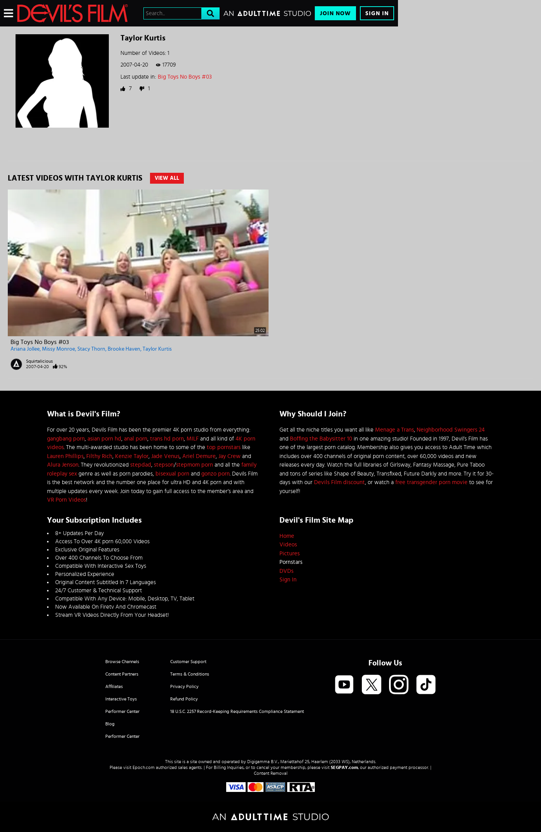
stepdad (140, 465)
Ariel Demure (199, 456)
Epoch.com (144, 767)
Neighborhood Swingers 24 (451, 430)
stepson (164, 465)
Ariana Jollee (25, 349)
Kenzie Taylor (131, 456)
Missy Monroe (58, 349)
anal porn (135, 439)
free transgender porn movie (431, 482)
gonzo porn (215, 474)
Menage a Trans (394, 430)
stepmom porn (194, 465)
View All (167, 178)
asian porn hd (104, 439)
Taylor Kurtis (157, 349)
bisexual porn (172, 474)
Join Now (335, 13)
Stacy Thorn (91, 349)
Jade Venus (165, 456)
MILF (193, 439)
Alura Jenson (63, 465)
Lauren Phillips (65, 456)
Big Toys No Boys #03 (185, 77)
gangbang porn (66, 439)
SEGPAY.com (344, 767)
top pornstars (224, 447)
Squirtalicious (39, 361)
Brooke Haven (124, 349)
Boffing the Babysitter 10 (321, 439)
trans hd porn (167, 439)
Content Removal (271, 773)
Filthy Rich (99, 456)
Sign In (377, 13)
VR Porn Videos (66, 500)
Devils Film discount (339, 482)
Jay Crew (229, 456)
